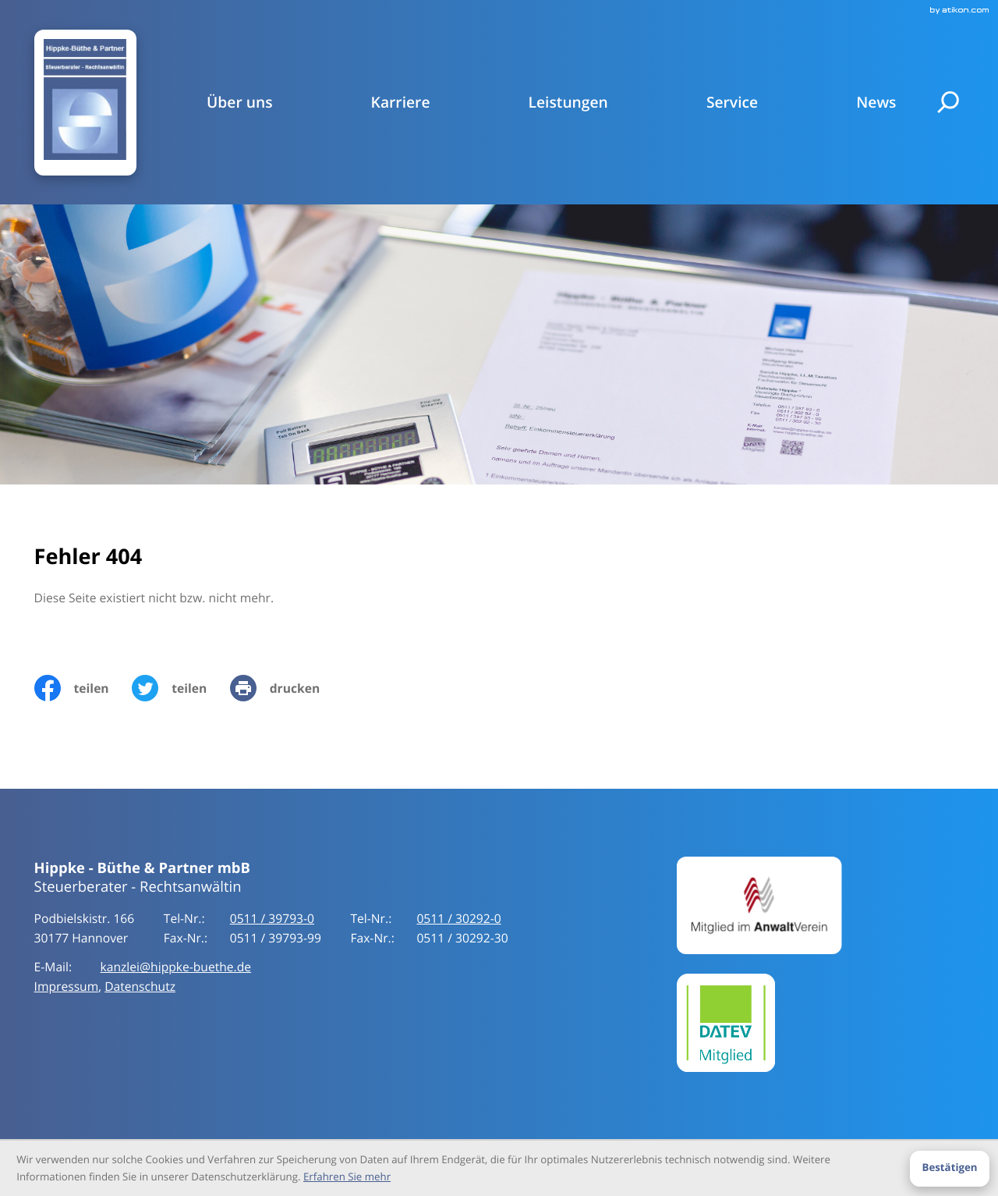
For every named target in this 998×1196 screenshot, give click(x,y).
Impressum (66, 986)
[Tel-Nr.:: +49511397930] (272, 918)
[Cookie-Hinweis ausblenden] (950, 1169)
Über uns (239, 102)
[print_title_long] (286, 688)
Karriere (400, 102)
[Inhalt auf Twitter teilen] (181, 688)
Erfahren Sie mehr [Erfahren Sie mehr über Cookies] (347, 1176)
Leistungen (568, 102)
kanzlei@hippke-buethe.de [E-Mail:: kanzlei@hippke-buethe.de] (176, 967)
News (876, 102)
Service (732, 102)
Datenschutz (139, 986)
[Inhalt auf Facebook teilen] (83, 688)
